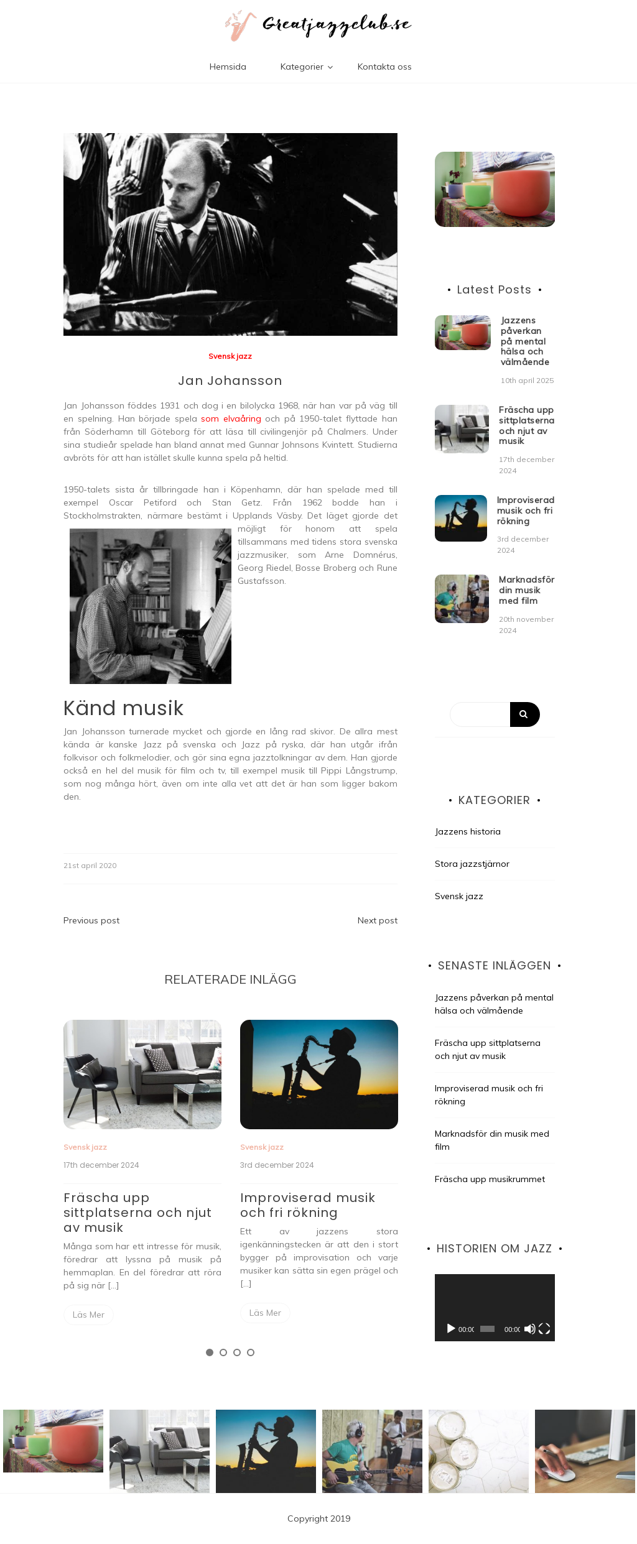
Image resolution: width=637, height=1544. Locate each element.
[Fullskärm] (544, 1329)
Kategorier (302, 66)
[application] (495, 1308)
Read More (88, 1315)
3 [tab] (237, 1352)
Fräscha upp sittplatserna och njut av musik (137, 1212)
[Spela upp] (451, 1329)
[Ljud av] (530, 1329)
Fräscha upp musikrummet (490, 1179)
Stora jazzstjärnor (472, 863)
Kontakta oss (385, 66)
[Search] (495, 714)
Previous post (91, 920)
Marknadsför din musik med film (527, 590)
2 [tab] (223, 1352)
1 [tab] (209, 1352)
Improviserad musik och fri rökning (308, 1205)
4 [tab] (250, 1352)
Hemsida (228, 66)
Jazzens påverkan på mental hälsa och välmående (525, 341)
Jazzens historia (468, 831)
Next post (378, 920)
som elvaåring (231, 418)
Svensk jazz (230, 356)
